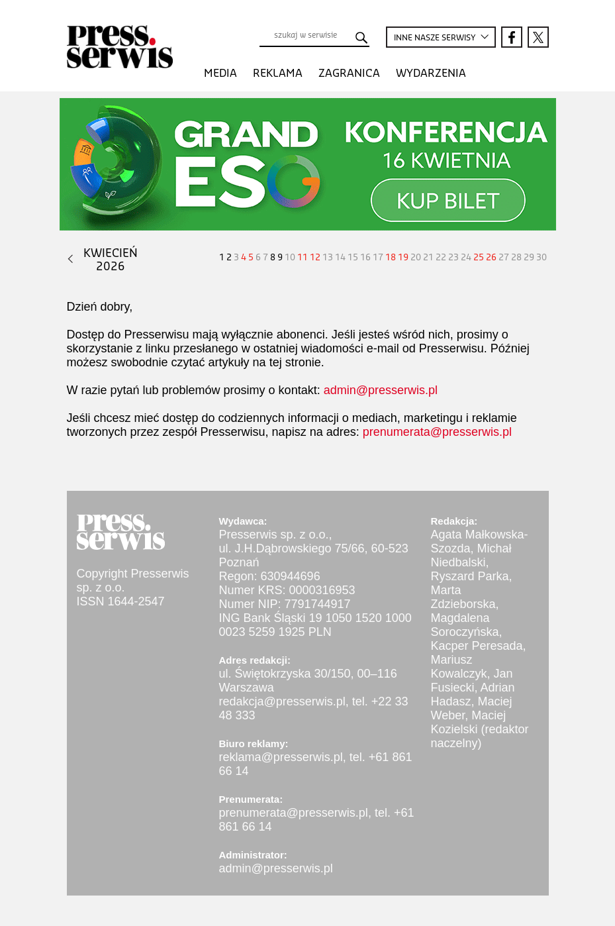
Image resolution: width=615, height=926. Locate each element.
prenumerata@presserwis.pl (437, 431)
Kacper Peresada (477, 645)
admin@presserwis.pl (381, 390)
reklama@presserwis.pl (281, 757)
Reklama (278, 73)
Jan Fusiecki (472, 680)
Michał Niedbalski (471, 555)
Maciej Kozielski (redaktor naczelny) (480, 729)
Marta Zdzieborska (463, 597)
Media (220, 73)
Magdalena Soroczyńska (465, 625)
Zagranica (349, 73)
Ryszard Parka (470, 576)
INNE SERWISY (434, 38)
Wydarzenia (431, 73)
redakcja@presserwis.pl (282, 701)
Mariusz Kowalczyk (459, 666)
